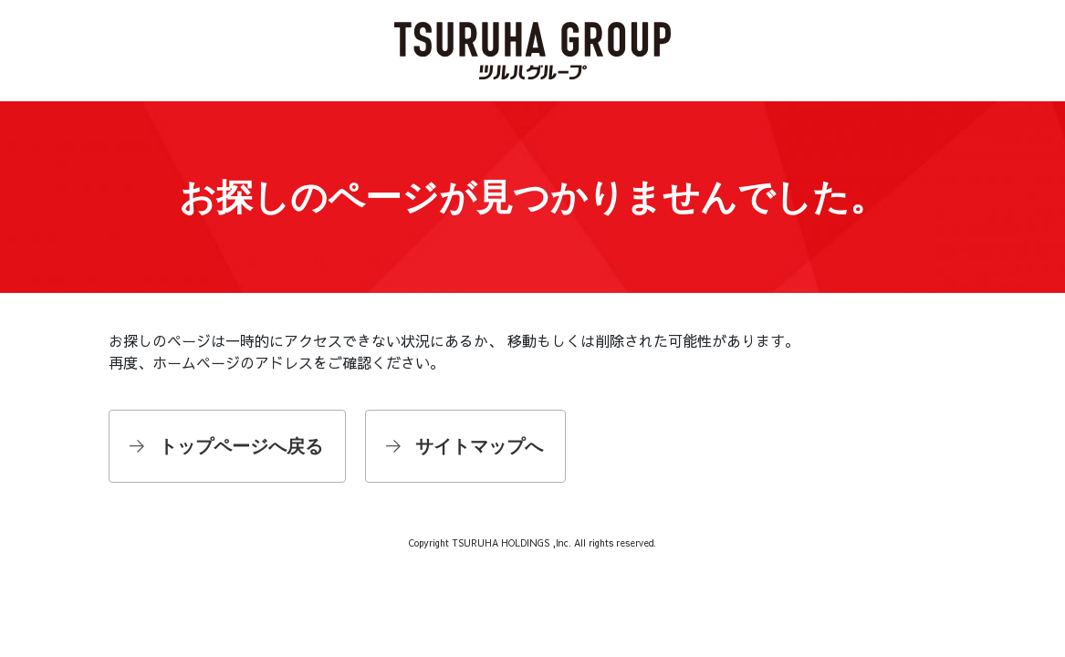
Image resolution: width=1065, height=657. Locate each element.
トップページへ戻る (241, 446)
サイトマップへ (479, 446)
